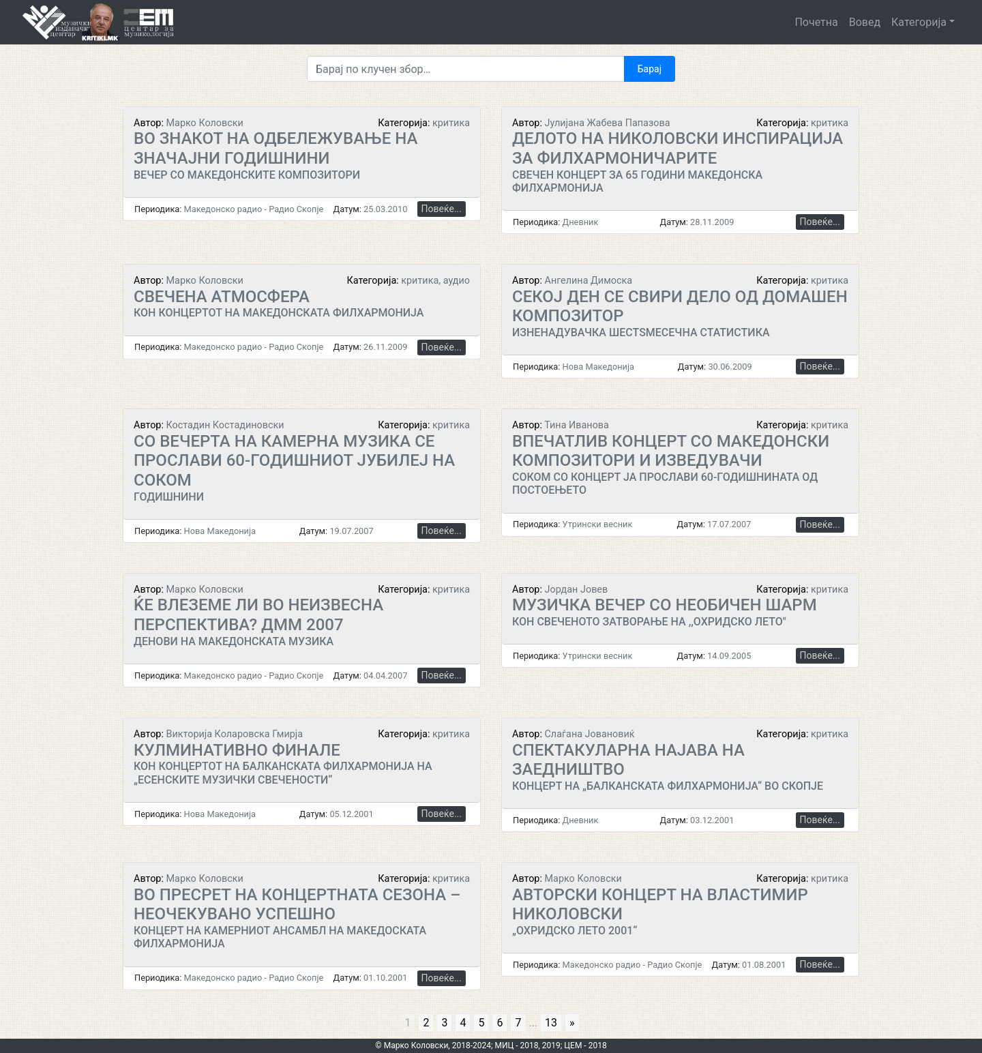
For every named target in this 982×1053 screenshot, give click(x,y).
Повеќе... (441, 208)
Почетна (815, 22)
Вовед (864, 22)
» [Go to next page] (572, 1022)
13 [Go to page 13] (551, 1022)
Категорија (919, 22)
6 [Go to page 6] (499, 1022)
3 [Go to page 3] (444, 1022)
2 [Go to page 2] (426, 1022)
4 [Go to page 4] (463, 1022)
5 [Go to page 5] (481, 1022)
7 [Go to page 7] (518, 1022)
